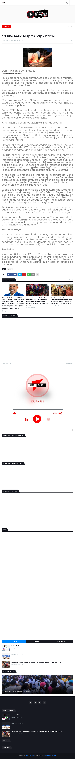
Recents (37, 641)
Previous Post (7, 364)
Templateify (29, 755)
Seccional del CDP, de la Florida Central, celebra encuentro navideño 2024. (36, 662)
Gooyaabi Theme (50, 755)
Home (4, 32)
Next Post (69, 364)
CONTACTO (15, 645)
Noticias (9, 32)
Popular (14, 641)
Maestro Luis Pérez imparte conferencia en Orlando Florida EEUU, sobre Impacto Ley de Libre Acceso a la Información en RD (61, 300)
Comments (61, 641)
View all (71, 280)
